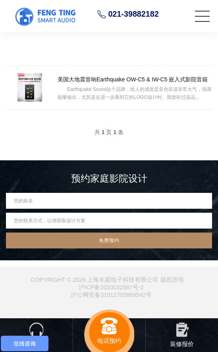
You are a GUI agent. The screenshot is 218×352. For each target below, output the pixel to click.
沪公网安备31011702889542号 (111, 295)
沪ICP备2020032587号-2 (111, 287)
